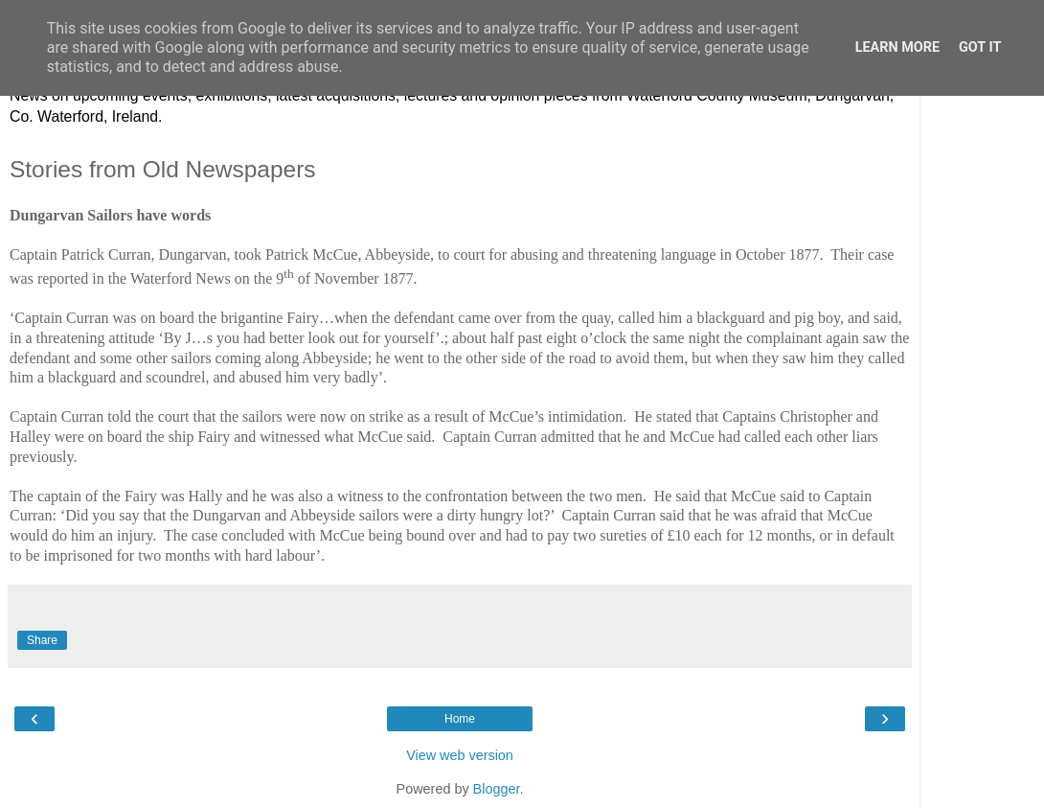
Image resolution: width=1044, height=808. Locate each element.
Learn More (897, 47)
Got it (980, 47)
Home (459, 719)
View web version (459, 755)
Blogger (496, 788)
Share (42, 640)
